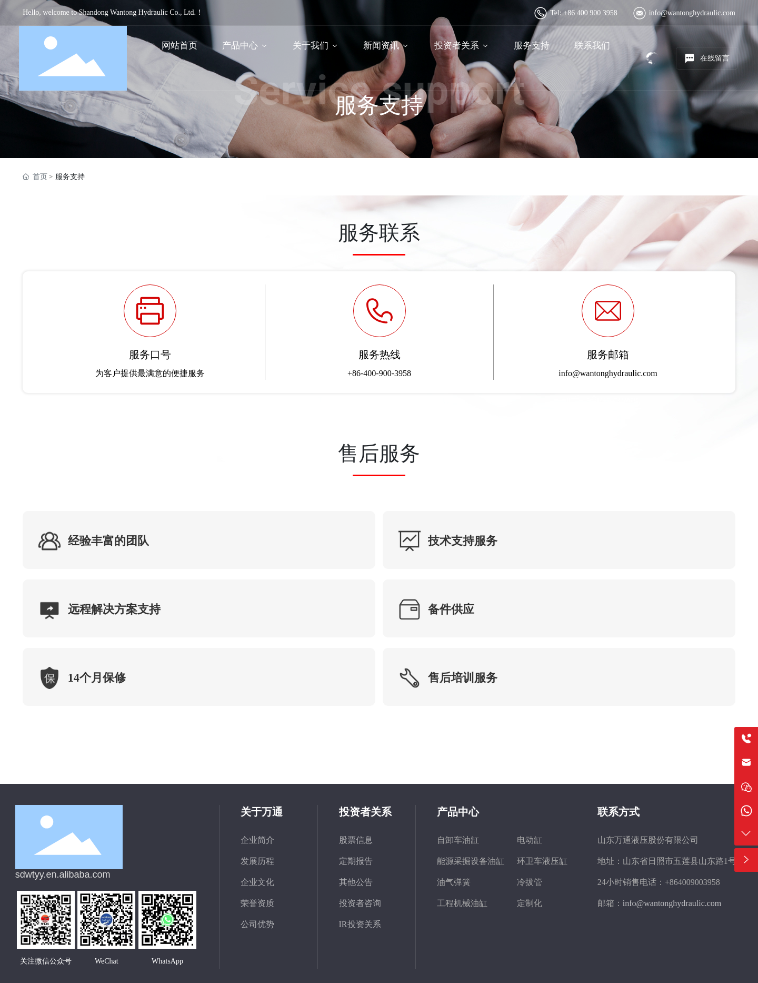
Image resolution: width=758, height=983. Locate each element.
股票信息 (356, 839)
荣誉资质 (257, 903)
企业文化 (257, 882)
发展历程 (257, 861)
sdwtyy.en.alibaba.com (63, 874)
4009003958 (699, 882)
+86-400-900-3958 (379, 373)
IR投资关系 (360, 924)
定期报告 (356, 861)
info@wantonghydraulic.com (692, 13)
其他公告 (356, 882)
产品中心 (458, 812)
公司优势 (257, 924)
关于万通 (262, 812)
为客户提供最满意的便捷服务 (150, 373)
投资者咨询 (360, 903)
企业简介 (257, 839)
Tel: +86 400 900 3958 (583, 13)
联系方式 (618, 812)
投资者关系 (365, 812)
